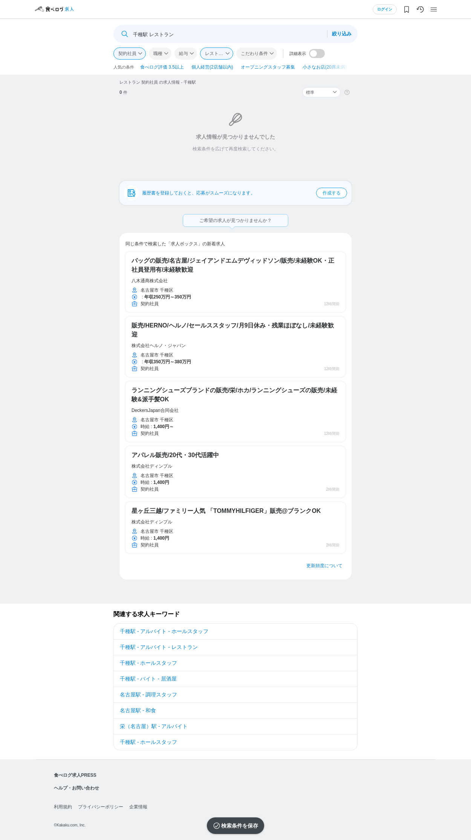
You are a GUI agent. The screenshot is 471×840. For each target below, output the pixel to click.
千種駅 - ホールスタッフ (148, 663)
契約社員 (127, 53)
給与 (183, 53)
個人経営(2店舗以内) (212, 67)
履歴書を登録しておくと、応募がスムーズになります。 (244, 193)
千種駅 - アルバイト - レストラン (159, 647)
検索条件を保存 (239, 826)
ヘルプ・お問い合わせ (76, 788)
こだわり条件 (254, 53)
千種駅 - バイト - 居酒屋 (148, 679)
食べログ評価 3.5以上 (162, 67)
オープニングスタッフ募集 (268, 67)
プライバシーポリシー (100, 806)
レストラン (216, 53)
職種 (157, 53)
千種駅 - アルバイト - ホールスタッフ (164, 631)
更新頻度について (324, 565)
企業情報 (138, 806)
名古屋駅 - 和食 (138, 710)
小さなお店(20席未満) (325, 67)
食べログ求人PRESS (75, 775)
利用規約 (63, 806)
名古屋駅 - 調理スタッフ (148, 695)
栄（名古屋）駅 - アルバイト (154, 726)
